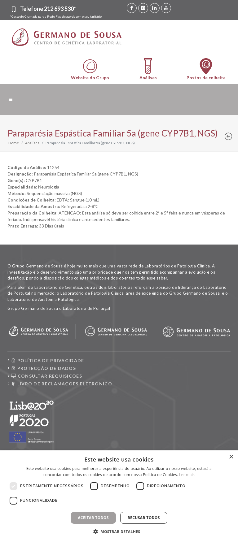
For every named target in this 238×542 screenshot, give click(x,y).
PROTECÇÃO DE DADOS (43, 368)
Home (13, 143)
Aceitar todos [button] (93, 517)
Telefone (48, 8)
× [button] (231, 457)
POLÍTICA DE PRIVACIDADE (47, 360)
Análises (32, 143)
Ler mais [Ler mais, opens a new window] (187, 474)
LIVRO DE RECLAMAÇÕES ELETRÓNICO (61, 383)
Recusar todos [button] (144, 517)
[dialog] (119, 496)
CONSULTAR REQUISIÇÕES (46, 376)
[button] (119, 531)
